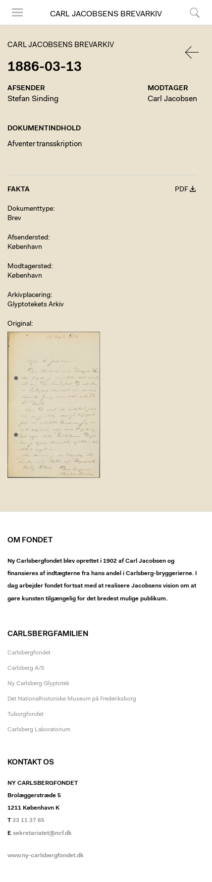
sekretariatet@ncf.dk (42, 833)
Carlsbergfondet (29, 653)
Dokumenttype (30, 209)
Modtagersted (29, 266)
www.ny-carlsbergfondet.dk (45, 856)
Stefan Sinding (32, 99)
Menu (17, 12)
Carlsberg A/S (26, 668)
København (24, 247)
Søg (194, 12)
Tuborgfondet (25, 714)
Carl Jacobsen (172, 99)
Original (19, 324)
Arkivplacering (29, 295)
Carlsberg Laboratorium (38, 730)
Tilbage (193, 52)
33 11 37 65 (28, 820)
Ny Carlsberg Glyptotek (38, 684)
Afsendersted (27, 238)
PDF (181, 189)
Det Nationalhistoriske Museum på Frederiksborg (71, 699)
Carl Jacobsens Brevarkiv (106, 14)
